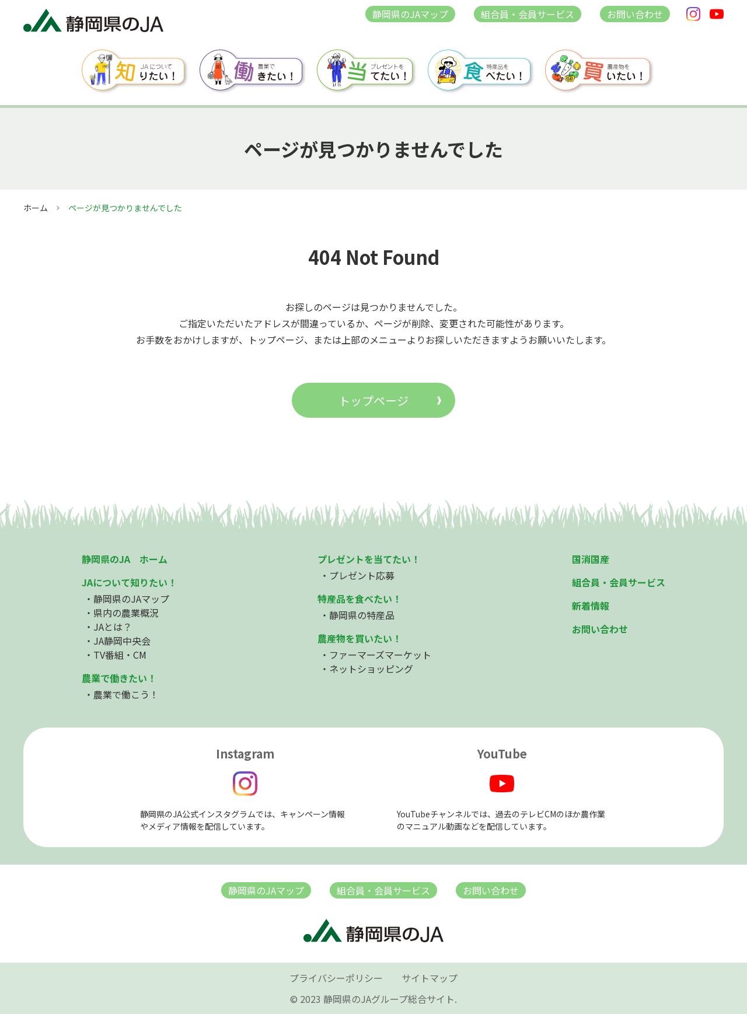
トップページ (373, 400)
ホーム (35, 208)
